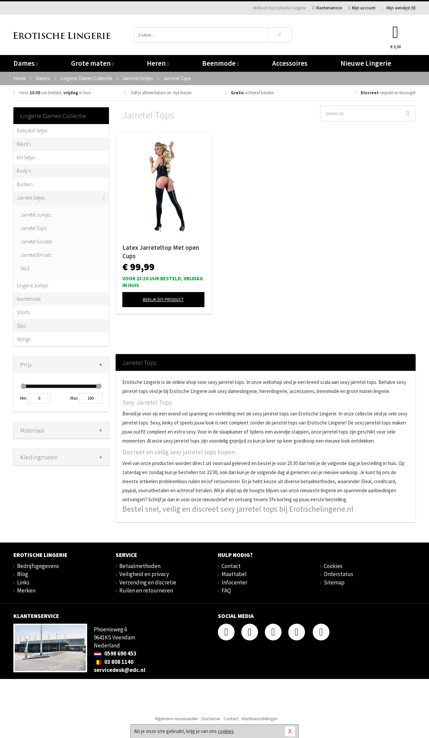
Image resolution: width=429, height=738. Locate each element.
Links (23, 582)
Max (74, 398)
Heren (158, 63)
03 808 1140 (113, 662)
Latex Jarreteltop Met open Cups (160, 251)
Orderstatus (338, 574)
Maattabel (234, 574)
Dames (25, 63)
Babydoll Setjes (32, 130)
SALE (25, 268)
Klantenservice (327, 8)
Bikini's (24, 144)
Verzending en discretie (147, 582)
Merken (26, 590)
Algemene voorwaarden (176, 719)
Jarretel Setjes (31, 197)
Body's (24, 171)
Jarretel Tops (33, 228)
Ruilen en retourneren (146, 590)
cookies (226, 731)
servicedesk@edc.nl (119, 670)
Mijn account (362, 8)
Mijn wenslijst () (399, 8)
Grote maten (92, 63)
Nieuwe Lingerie (366, 63)
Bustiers (25, 184)
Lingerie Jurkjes (32, 285)
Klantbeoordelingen (260, 719)
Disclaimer (210, 719)
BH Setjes (26, 157)
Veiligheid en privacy (144, 574)
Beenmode (220, 63)
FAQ (226, 590)
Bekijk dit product (163, 299)
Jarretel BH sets (35, 255)
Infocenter (234, 582)
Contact (231, 566)
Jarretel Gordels (36, 241)
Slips (21, 326)
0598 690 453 (115, 653)
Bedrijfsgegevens (38, 566)
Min (23, 398)
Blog (22, 574)
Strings (23, 339)
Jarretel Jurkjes (35, 215)
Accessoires (289, 63)
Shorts (23, 312)
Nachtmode (29, 299)
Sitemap (334, 582)
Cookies (333, 566)
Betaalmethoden (140, 566)
